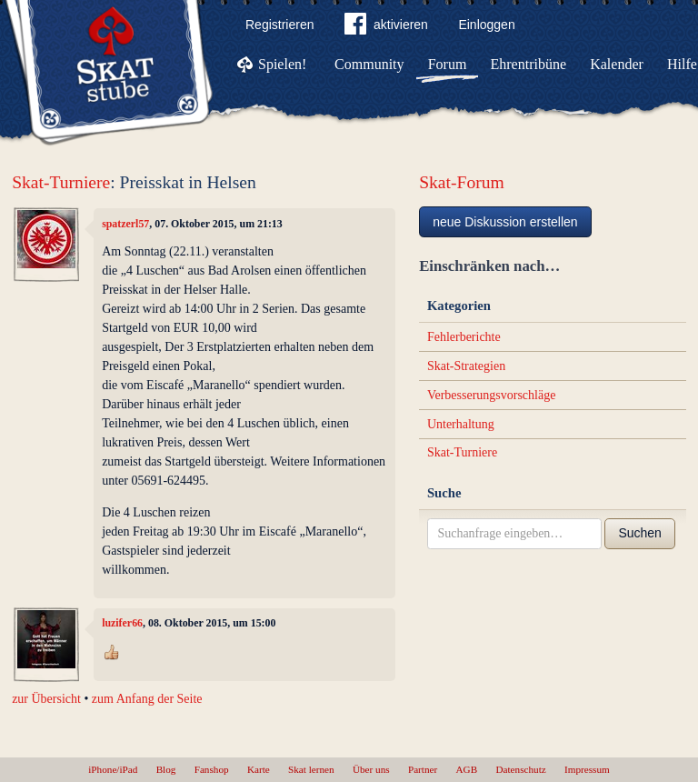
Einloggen (486, 24)
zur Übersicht (46, 699)
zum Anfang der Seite (147, 699)
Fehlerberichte (464, 337)
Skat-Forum (461, 182)
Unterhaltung (460, 424)
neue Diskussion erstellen (505, 222)
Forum (447, 64)
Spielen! (282, 64)
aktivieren (386, 27)
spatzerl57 (125, 223)
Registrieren (279, 24)
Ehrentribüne (529, 64)
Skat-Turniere (61, 182)
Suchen (639, 533)
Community (369, 64)
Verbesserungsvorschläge (491, 395)
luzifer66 (122, 623)
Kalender (616, 64)
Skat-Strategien (466, 366)
